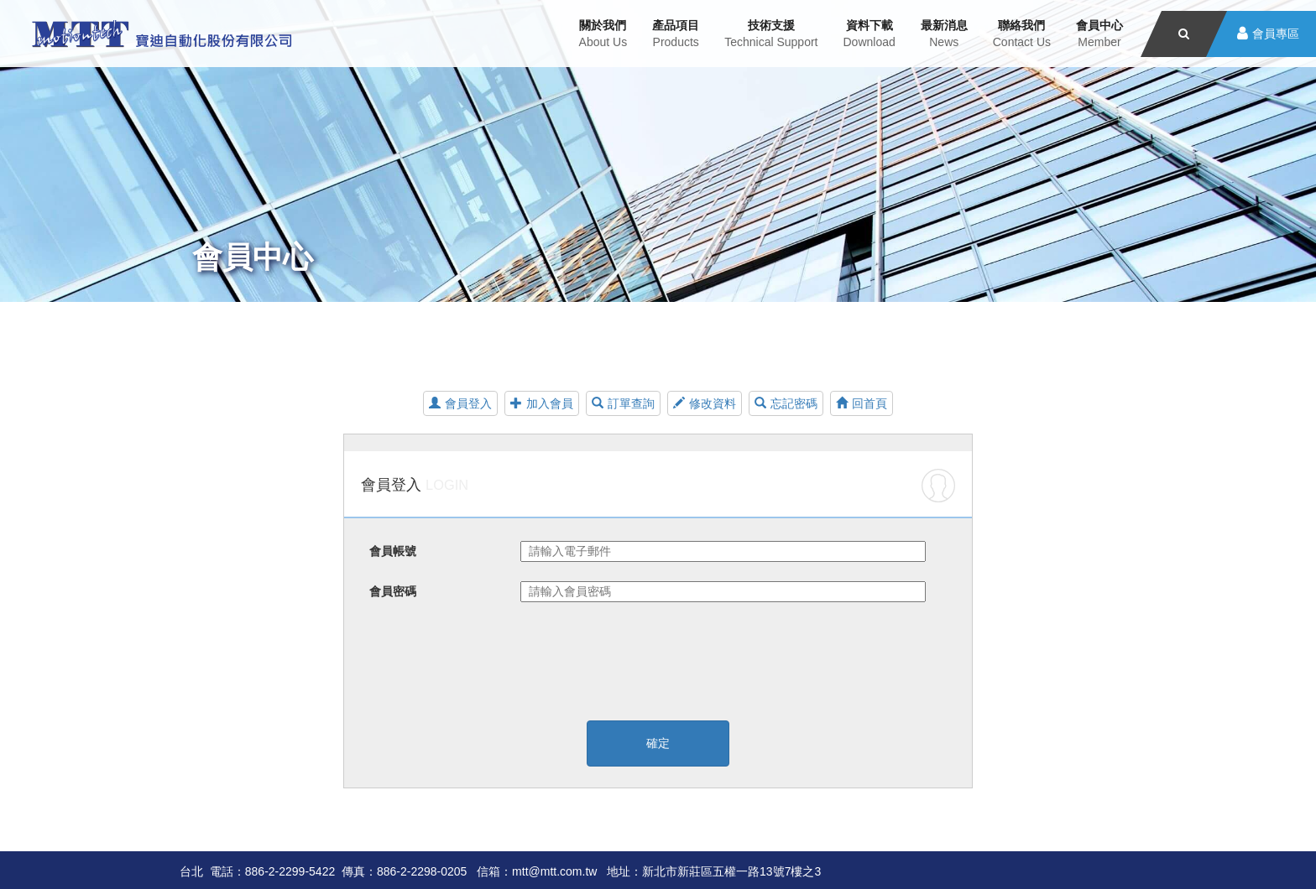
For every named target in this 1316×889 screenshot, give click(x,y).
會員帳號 (392, 551)
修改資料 (704, 403)
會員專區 (1275, 34)
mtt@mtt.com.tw (554, 871)
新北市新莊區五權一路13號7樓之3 (731, 871)
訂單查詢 (623, 403)
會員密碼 (392, 591)
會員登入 (460, 403)
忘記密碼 (786, 403)
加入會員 (541, 403)
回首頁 (861, 403)
